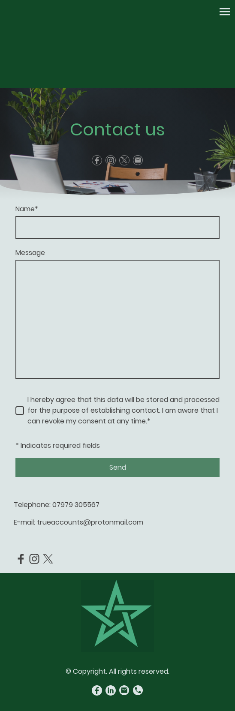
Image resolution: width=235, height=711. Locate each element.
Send (117, 467)
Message (30, 253)
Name (26, 209)
